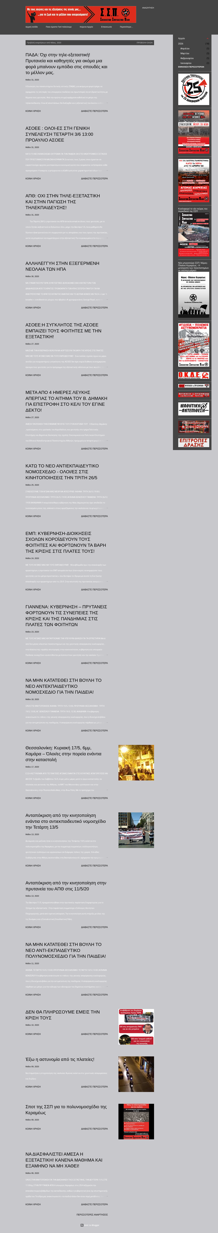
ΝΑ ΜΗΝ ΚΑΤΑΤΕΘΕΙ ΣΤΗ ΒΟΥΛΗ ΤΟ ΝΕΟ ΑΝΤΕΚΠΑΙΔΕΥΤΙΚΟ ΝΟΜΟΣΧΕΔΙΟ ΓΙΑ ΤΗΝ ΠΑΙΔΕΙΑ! (64, 686)
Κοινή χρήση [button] (33, 111)
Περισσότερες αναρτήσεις (92, 1215)
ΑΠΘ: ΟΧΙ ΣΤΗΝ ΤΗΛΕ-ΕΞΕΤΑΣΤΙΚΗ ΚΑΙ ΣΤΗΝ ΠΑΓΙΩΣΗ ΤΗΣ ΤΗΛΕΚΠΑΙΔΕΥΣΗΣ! (63, 201)
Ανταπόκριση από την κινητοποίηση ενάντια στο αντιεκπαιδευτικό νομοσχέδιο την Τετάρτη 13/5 (66, 821)
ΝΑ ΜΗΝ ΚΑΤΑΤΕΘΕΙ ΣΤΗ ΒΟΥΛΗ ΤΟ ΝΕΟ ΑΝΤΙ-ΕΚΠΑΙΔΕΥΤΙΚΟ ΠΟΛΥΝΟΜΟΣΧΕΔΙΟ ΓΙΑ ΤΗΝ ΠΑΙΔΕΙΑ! (66, 950)
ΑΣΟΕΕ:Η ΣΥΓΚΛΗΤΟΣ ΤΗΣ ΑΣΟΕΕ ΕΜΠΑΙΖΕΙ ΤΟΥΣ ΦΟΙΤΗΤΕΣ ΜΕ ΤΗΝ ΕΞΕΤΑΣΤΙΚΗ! (63, 330)
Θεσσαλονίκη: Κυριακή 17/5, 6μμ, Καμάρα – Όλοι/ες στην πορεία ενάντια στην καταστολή (63, 753)
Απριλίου (184, 48)
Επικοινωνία (106, 27)
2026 (180, 43)
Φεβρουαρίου (187, 58)
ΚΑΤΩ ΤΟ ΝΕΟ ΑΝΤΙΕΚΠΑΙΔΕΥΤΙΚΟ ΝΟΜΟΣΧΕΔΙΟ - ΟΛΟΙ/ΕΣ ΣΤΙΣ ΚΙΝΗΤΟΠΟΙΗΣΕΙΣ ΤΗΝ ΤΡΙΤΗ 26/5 (62, 471)
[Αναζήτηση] (148, 7)
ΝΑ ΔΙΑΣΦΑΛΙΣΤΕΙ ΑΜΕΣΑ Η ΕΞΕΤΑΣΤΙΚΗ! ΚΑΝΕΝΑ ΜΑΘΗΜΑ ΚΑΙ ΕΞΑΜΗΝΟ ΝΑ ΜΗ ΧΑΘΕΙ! (64, 1160)
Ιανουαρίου (185, 63)
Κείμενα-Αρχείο (86, 27)
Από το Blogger (89, 1225)
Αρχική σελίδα (32, 27)
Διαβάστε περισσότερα (94, 111)
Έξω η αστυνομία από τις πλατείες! (60, 1059)
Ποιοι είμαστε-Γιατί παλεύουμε (59, 27)
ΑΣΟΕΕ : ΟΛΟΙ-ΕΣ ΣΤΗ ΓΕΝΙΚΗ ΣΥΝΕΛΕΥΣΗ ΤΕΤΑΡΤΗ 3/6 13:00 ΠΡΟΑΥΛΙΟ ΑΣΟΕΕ (59, 134)
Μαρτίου (184, 53)
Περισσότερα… (126, 27)
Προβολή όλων (145, 43)
